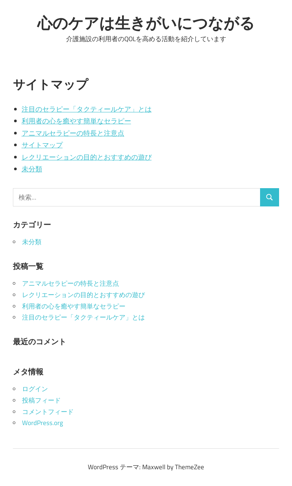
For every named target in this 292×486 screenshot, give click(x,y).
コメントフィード (48, 412)
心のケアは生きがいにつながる (146, 22)
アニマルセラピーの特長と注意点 (73, 133)
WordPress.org (42, 423)
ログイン (35, 389)
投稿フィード (41, 400)
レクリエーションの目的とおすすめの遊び (87, 157)
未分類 (32, 169)
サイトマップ (42, 145)
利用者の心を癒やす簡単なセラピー (76, 121)
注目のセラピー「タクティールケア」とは (87, 109)
